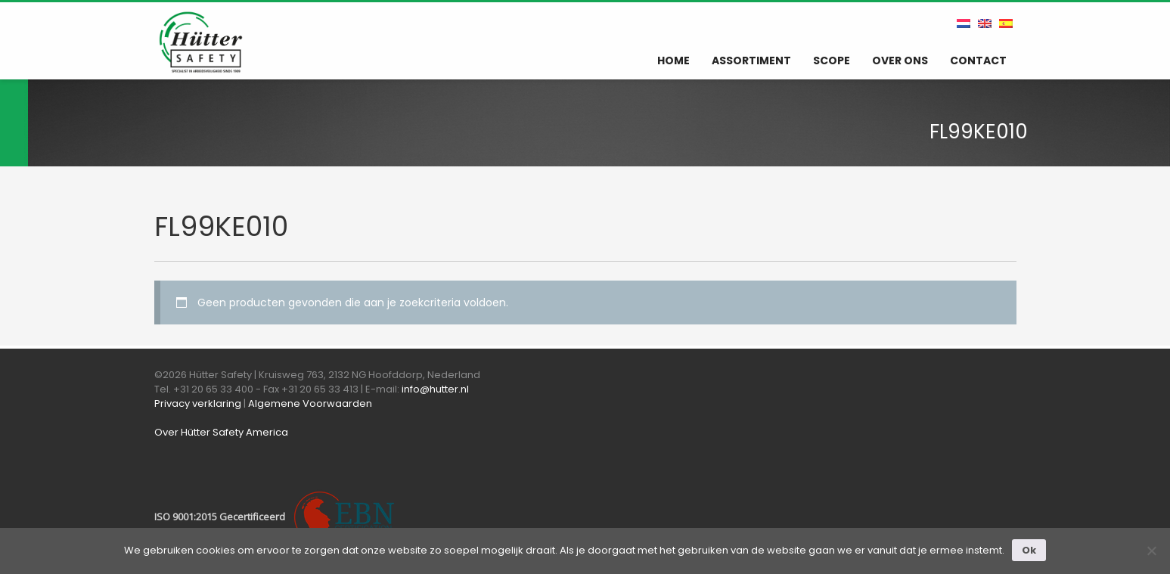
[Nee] (1151, 550)
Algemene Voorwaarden (310, 403)
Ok (1029, 550)
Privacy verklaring (197, 403)
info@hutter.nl (435, 389)
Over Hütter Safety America (221, 432)
